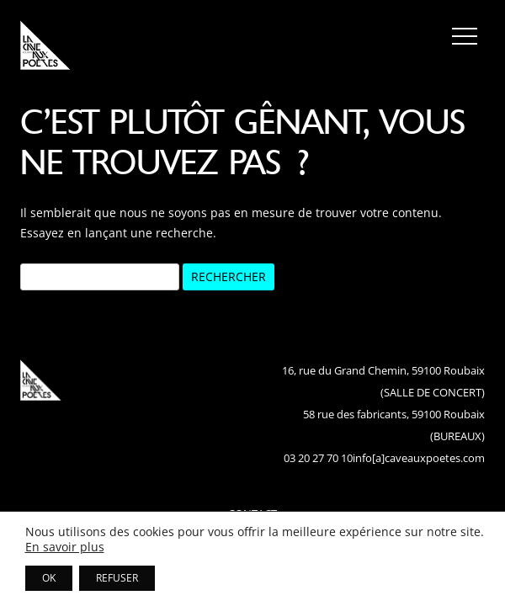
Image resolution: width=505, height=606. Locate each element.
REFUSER (117, 578)
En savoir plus (64, 547)
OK (49, 578)
